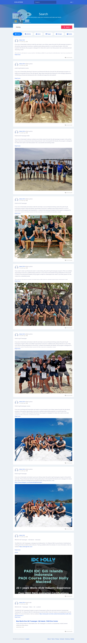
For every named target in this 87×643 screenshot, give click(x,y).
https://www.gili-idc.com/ (25, 546)
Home (16, 552)
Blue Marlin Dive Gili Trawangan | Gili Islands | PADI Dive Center (37, 621)
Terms (53, 639)
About (49, 639)
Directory (67, 639)
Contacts (62, 639)
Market (72, 639)
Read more (17, 54)
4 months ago (22, 41)
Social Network (18, 2)
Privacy (57, 639)
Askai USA (22, 40)
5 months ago (22, 132)
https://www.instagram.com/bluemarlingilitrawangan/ (28, 482)
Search (66, 27)
